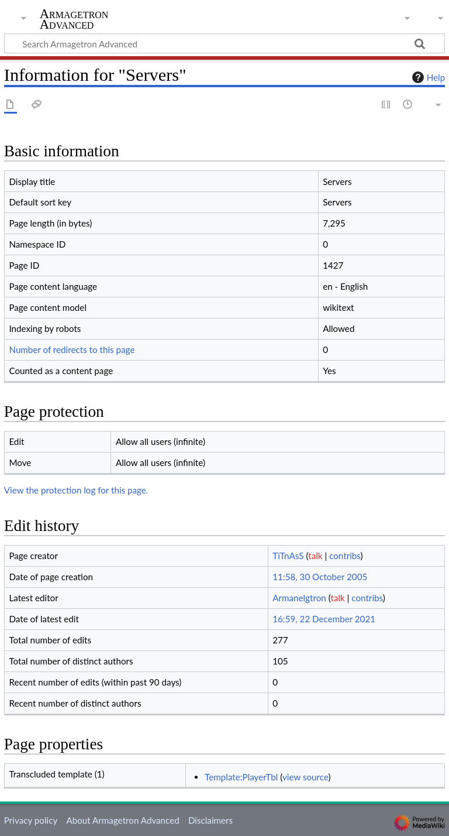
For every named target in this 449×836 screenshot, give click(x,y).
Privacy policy (30, 820)
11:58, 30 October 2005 (319, 576)
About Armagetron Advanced (122, 820)
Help (427, 77)
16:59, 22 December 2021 (323, 619)
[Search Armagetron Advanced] (224, 43)
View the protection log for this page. (76, 490)
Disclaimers (210, 820)
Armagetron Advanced (74, 19)
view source (305, 777)
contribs (344, 555)
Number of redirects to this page (71, 349)
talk (315, 555)
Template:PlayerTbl (241, 777)
